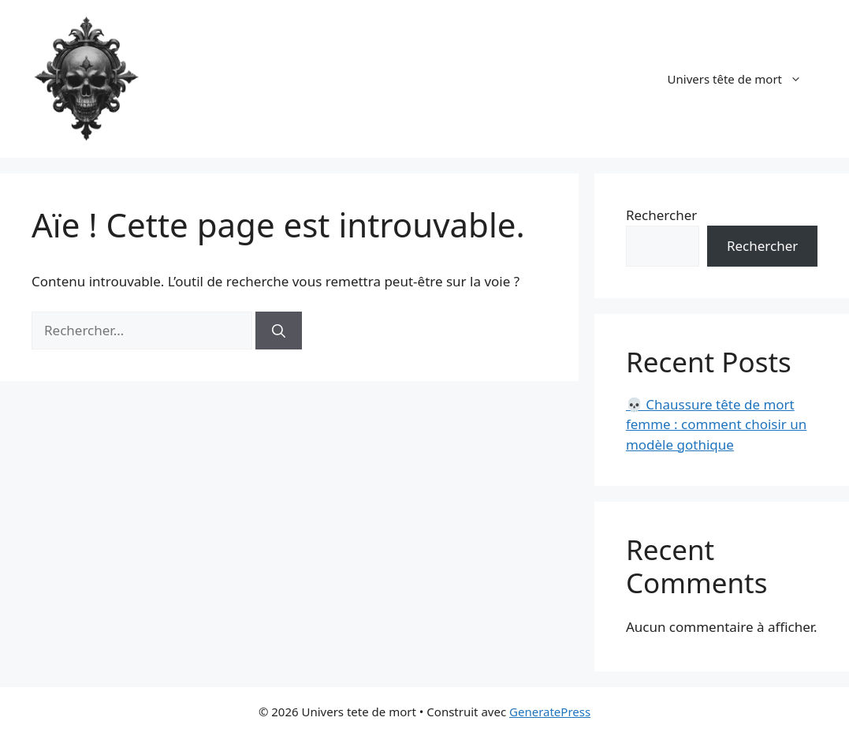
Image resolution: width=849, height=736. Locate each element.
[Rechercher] (278, 330)
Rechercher (661, 215)
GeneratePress (549, 711)
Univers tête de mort (742, 79)
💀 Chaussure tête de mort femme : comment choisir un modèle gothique (716, 424)
